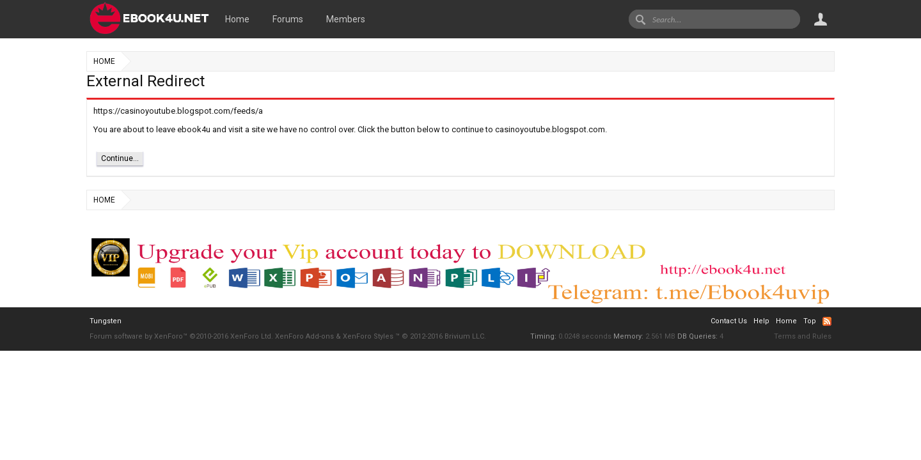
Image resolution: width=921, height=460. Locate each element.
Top (809, 321)
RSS (827, 321)
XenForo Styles (368, 336)
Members (345, 19)
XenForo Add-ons (304, 336)
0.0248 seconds (584, 336)
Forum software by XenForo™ (181, 336)
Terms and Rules (802, 336)
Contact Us (729, 321)
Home (237, 19)
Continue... (120, 158)
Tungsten (106, 321)
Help (761, 321)
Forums (287, 19)
